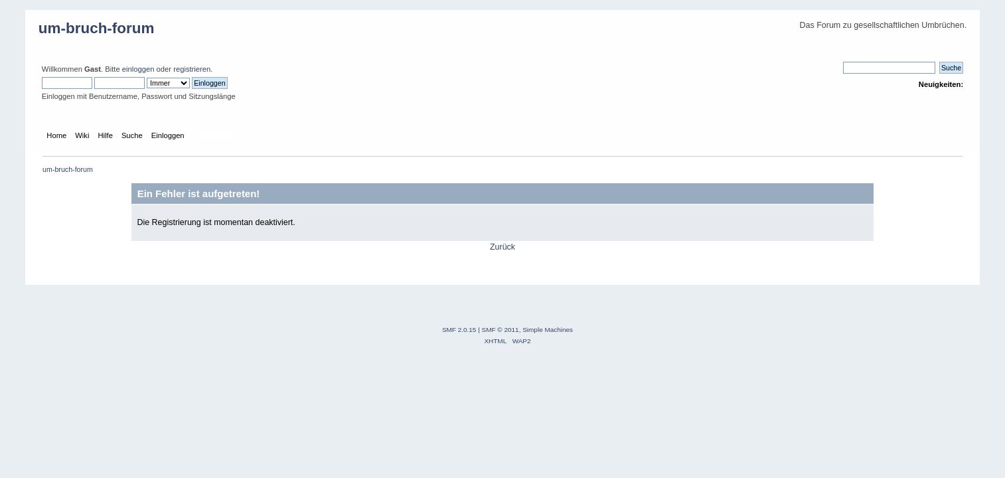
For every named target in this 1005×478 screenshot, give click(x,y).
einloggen (138, 69)
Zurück (502, 247)
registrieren (191, 69)
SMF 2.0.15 (459, 329)
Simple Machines (547, 329)
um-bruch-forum (97, 28)
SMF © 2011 (500, 329)
